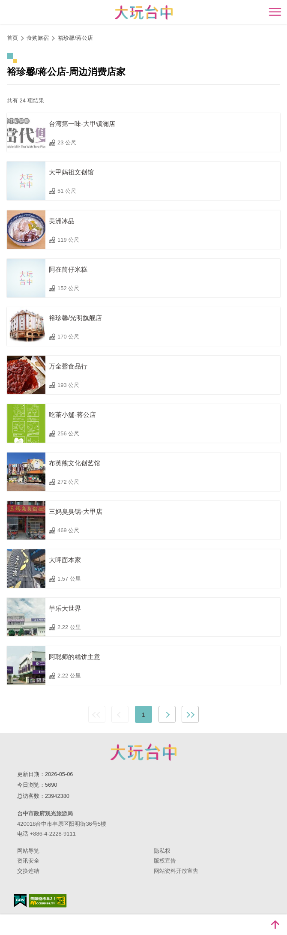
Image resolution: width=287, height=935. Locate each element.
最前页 (96, 714)
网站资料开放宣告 (176, 871)
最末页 (190, 714)
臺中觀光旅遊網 (144, 12)
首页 (12, 38)
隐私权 (162, 851)
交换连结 (28, 871)
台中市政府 (143, 752)
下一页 (167, 714)
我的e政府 (20, 900)
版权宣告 (165, 860)
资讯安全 (28, 860)
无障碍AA (48, 901)
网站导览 (28, 851)
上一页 (120, 714)
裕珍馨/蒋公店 (75, 38)
